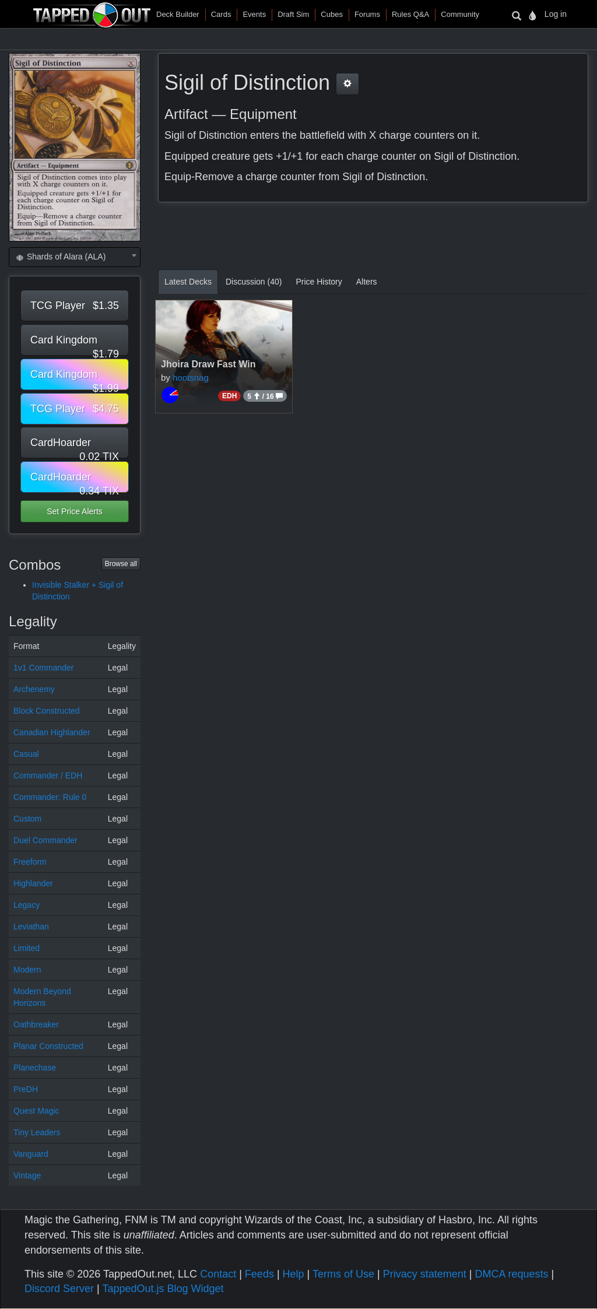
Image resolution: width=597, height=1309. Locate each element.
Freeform (30, 861)
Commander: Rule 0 (49, 797)
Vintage (27, 1175)
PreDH (25, 1089)
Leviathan (31, 926)
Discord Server (59, 1288)
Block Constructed (46, 710)
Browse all (121, 564)
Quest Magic (36, 1110)
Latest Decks (188, 281)
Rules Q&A (410, 14)
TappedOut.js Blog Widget (162, 1288)
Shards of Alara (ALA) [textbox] (60, 256)
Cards (221, 14)
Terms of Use (343, 1274)
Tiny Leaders (36, 1132)
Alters (366, 281)
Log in (556, 14)
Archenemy (34, 689)
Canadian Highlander (51, 732)
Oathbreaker (36, 1024)
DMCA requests (511, 1274)
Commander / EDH (47, 775)
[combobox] (75, 257)
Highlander (33, 883)
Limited (26, 948)
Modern (27, 969)
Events (254, 14)
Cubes (332, 14)
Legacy (26, 905)
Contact (218, 1274)
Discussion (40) (254, 281)
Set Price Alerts (75, 511)
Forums (367, 14)
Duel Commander (45, 840)
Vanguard (30, 1154)
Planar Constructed (48, 1046)
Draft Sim (293, 14)
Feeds (259, 1274)
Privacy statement (424, 1274)
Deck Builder (177, 14)
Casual (26, 754)
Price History (319, 281)
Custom (27, 818)
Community (460, 14)
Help (293, 1274)
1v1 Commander (43, 667)
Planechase (34, 1067)
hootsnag (191, 377)
